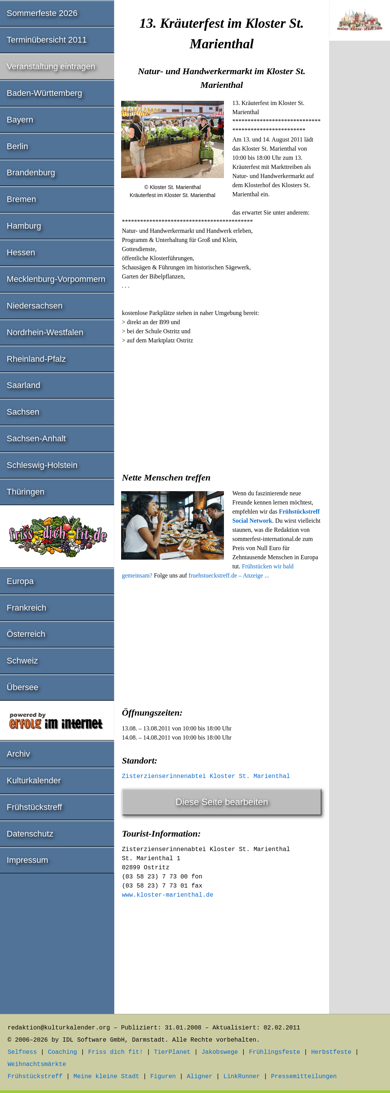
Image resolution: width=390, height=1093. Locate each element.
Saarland (23, 385)
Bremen (21, 199)
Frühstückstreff (34, 807)
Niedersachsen (35, 305)
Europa (20, 581)
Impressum (27, 860)
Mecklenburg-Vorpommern (56, 279)
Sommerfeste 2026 (42, 13)
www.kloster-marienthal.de (167, 895)
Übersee (22, 687)
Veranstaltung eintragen (51, 66)
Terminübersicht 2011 (47, 40)
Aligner (200, 1076)
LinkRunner (242, 1076)
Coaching (62, 1052)
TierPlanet (172, 1052)
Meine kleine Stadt (106, 1076)
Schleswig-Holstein (42, 465)
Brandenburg (31, 172)
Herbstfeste (331, 1052)
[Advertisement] (221, 406)
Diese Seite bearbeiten (222, 802)
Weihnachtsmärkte (37, 1064)
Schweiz (22, 660)
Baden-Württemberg (44, 93)
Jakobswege (219, 1052)
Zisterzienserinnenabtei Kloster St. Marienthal (206, 776)
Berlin (17, 146)
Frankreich (26, 608)
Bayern (20, 119)
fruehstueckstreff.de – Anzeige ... (229, 575)
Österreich (26, 634)
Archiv (18, 754)
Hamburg (24, 226)
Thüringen (26, 491)
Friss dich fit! (115, 1052)
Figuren (163, 1076)
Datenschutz (30, 833)
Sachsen (23, 412)
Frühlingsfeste (274, 1052)
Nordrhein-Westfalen (45, 332)
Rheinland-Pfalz (36, 359)
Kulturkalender (34, 780)
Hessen (21, 252)
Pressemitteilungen (304, 1076)
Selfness (22, 1052)
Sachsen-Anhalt (36, 438)
